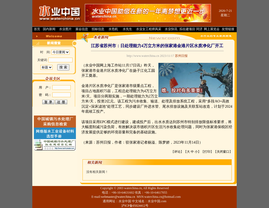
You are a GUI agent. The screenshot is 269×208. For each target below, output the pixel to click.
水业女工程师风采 (148, 29)
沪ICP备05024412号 (134, 205)
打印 (207, 152)
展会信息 (81, 29)
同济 (199, 29)
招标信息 (98, 29)
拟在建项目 (187, 29)
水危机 (113, 29)
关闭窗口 (223, 152)
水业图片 (65, 29)
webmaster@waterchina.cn (118, 197)
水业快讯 (171, 29)
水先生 (127, 29)
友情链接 (228, 29)
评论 (177, 152)
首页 (37, 29)
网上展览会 (212, 29)
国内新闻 (49, 29)
